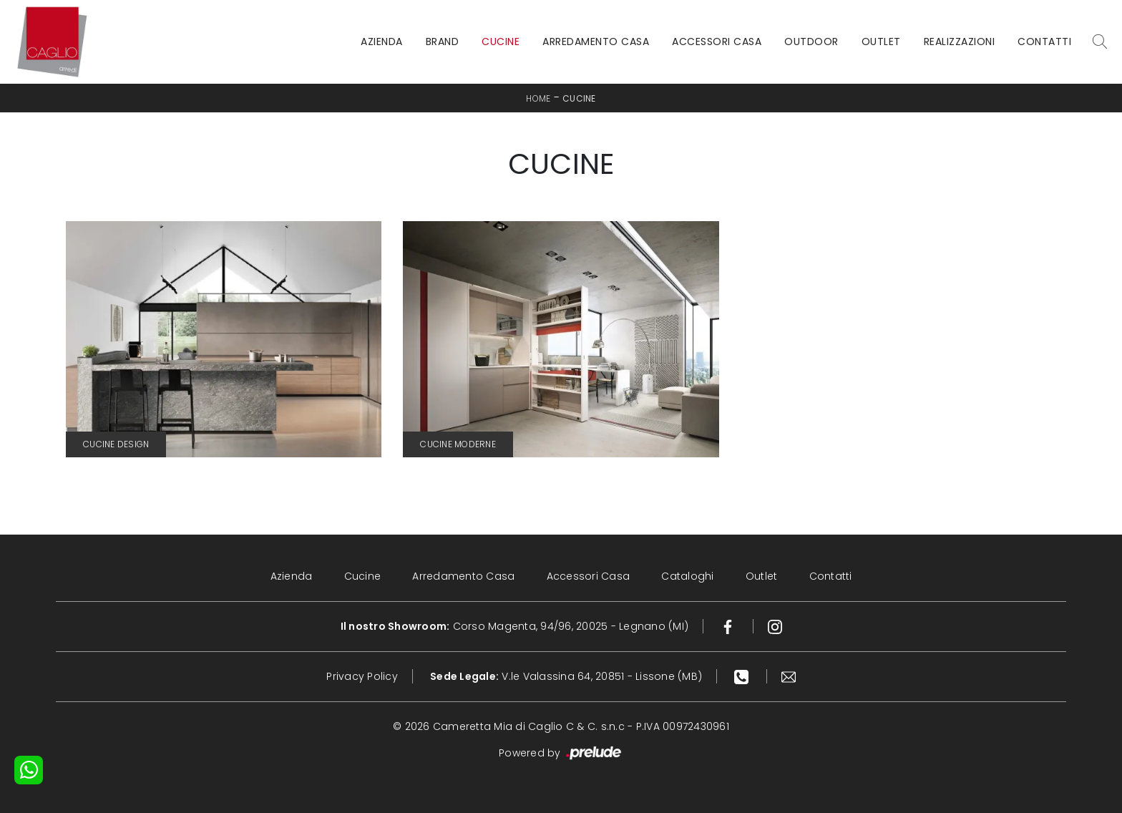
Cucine (500, 41)
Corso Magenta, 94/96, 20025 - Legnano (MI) (515, 626)
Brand (442, 41)
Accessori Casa (716, 41)
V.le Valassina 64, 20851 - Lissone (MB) (566, 676)
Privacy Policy (362, 676)
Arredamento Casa (595, 41)
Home (538, 98)
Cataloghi (687, 576)
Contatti (1044, 41)
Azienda (382, 41)
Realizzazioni (959, 41)
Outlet (881, 41)
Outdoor (811, 41)
